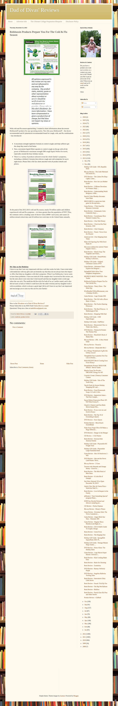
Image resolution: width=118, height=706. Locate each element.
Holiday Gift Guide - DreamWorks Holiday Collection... (95, 257)
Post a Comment (18, 327)
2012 (84, 634)
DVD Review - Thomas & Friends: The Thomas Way (95, 331)
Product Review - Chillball (92, 597)
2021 (84, 133)
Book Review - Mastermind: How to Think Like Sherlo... (95, 326)
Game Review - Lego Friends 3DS (95, 296)
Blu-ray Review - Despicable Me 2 (95, 348)
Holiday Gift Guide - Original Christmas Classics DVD (93, 262)
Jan (86, 630)
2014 (84, 155)
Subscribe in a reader (41, 306)
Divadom (21, 303)
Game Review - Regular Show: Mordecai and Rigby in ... (94, 523)
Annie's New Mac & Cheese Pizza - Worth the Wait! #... (95, 487)
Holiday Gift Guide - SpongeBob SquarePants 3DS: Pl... (94, 539)
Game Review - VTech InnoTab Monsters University (94, 207)
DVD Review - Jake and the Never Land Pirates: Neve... (95, 459)
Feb (86, 627)
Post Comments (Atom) (25, 367)
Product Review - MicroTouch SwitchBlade (93, 424)
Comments (86, 107)
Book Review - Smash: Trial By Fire (95, 583)
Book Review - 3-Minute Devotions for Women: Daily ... (95, 187)
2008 (84, 646)
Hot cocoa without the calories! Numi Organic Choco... (96, 248)
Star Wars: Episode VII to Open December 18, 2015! (94, 482)
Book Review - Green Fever (93, 532)
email (82, 83)
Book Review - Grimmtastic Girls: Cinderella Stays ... (95, 212)
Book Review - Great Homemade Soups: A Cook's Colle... (94, 391)
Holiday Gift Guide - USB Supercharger (92, 318)
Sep (86, 604)
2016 (84, 149)
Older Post (69, 363)
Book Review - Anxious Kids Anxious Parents (93, 440)
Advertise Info (21, 21)
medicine (17, 317)
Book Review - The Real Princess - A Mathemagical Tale (95, 310)
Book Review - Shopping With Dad (95, 314)
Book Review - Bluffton (91, 589)
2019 (84, 139)
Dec (86, 161)
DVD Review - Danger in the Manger (96, 433)
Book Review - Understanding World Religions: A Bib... (95, 192)
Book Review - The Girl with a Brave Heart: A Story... (96, 300)
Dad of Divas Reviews (36, 303)
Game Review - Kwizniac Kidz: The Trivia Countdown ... (95, 513)
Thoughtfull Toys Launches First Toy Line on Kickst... (95, 357)
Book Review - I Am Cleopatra (94, 229)
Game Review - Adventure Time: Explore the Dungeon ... (94, 267)
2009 (84, 643)
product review (25, 317)
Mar (86, 623)
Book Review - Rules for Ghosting (95, 562)
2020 (84, 136)
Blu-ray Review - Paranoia (92, 345)
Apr (86, 620)
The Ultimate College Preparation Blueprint (46, 21)
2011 (84, 637)
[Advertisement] (41, 345)
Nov (86, 164)
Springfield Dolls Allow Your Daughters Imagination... (93, 272)
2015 (84, 152)
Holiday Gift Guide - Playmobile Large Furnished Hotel (94, 449)
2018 (84, 142)
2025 (84, 120)
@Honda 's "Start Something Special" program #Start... (96, 497)
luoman (62, 696)
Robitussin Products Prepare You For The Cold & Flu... (95, 282)
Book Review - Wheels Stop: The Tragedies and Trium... (94, 253)
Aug (86, 608)
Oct (86, 601)
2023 (84, 126)
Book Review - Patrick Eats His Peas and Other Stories (95, 593)
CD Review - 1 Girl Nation (92, 436)
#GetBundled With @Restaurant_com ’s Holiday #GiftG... (96, 292)
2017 (84, 145)
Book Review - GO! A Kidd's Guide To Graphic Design (95, 528)
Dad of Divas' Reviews (34, 10)
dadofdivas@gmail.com (38, 308)
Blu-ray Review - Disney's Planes (94, 509)
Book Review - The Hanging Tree (94, 535)
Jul (86, 611)
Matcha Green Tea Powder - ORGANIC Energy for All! (93, 371)
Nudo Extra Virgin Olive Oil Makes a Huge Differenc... (96, 429)
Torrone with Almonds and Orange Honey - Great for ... (95, 467)
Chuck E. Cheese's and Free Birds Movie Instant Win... (94, 406)
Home (10, 21)
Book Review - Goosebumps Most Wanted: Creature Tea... (95, 217)
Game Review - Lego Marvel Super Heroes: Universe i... (95, 553)
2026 (84, 117)
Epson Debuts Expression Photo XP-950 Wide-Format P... (95, 401)
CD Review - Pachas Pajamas (93, 506)
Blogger (75, 696)
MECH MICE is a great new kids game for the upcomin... (94, 202)
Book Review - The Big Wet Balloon (95, 586)
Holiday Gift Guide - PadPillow (94, 322)
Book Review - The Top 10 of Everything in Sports (93, 416)
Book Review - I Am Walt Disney (94, 221)
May (86, 617)
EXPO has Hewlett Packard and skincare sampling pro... (94, 502)
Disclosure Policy (72, 21)
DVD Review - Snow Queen (93, 420)
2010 (84, 640)
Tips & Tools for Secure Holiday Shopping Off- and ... (94, 386)
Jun (86, 614)
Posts (84, 103)
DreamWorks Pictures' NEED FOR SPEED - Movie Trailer (95, 366)
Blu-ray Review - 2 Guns (92, 463)
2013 (84, 158)
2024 (84, 123)
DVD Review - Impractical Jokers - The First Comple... (95, 396)
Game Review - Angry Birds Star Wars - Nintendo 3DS (94, 518)
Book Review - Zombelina (92, 565)
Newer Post (14, 363)
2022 (84, 130)
